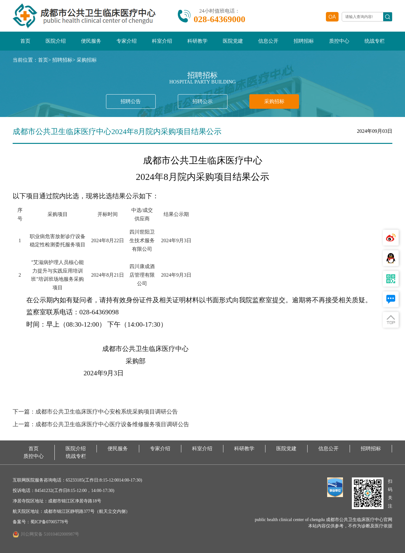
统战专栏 (374, 41)
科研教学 (197, 41)
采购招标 (87, 60)
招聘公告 (131, 101)
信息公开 (268, 41)
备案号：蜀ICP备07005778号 (40, 521)
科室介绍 (162, 41)
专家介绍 (126, 41)
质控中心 (339, 41)
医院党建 (233, 41)
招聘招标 (304, 41)
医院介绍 (56, 41)
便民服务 (91, 41)
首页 (25, 41)
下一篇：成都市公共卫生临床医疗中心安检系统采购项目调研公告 (95, 412)
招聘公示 (202, 101)
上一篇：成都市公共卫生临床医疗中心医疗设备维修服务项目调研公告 (101, 424)
